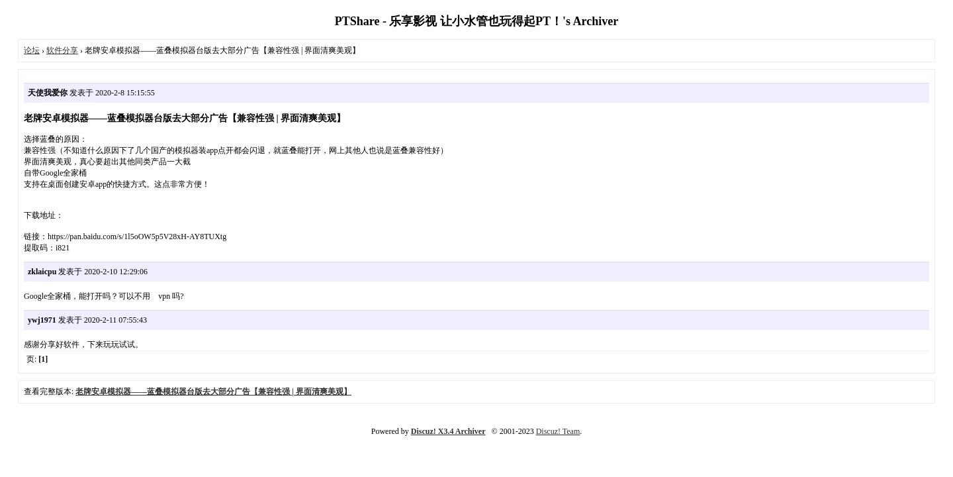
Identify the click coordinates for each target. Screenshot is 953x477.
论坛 (32, 50)
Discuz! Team (558, 431)
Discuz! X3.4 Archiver (448, 431)
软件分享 (62, 50)
